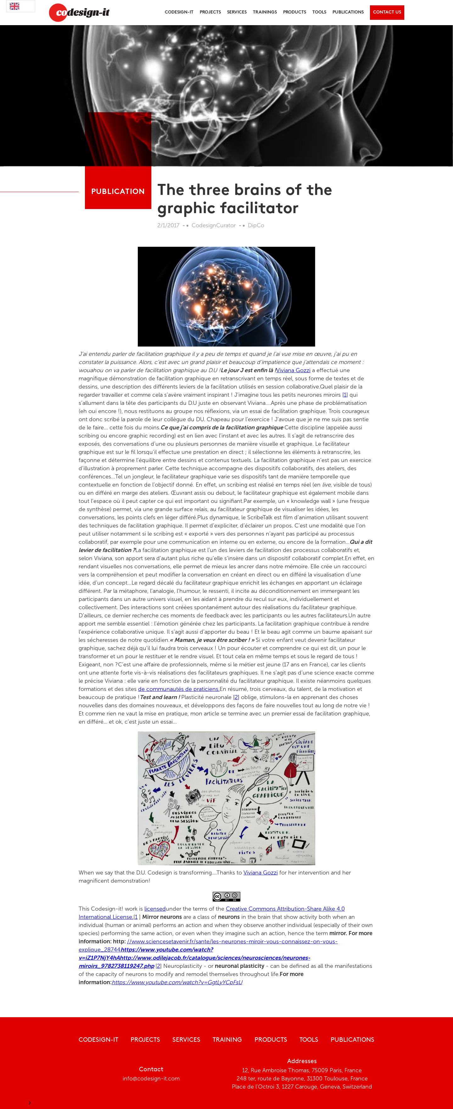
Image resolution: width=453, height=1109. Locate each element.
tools (319, 12)
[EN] (21, 6)
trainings (265, 12)
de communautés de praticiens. (179, 689)
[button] (179, 12)
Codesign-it (179, 12)
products (294, 12)
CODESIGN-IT (98, 1040)
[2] (236, 697)
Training (227, 1040)
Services (237, 12)
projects (210, 12)
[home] (77, 12)
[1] (345, 394)
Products (270, 1040)
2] (159, 966)
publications (348, 12)
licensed (155, 908)
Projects (145, 1040)
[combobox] (20, 6)
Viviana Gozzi (293, 370)
